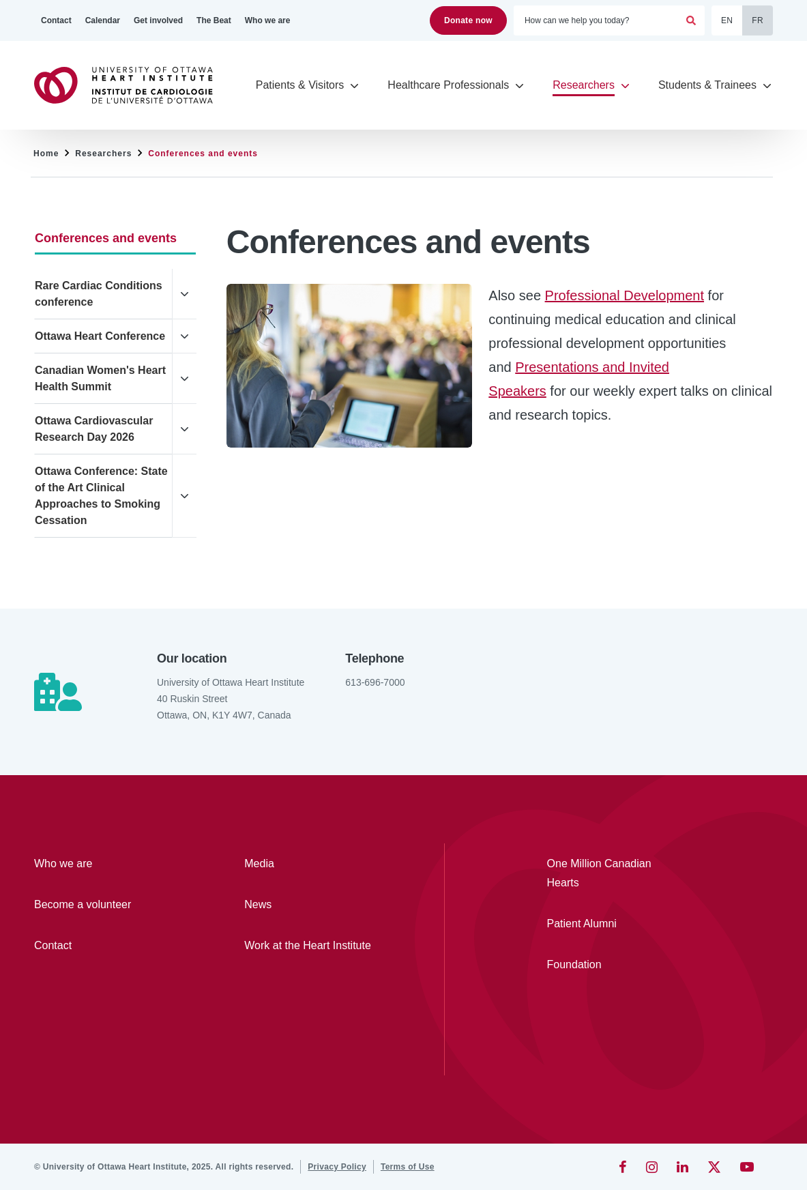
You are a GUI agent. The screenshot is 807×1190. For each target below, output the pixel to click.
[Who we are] (267, 20)
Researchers (103, 153)
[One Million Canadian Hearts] (609, 873)
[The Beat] (214, 20)
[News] (309, 904)
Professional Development (624, 295)
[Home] (129, 85)
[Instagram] (652, 1167)
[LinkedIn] (682, 1167)
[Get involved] (158, 20)
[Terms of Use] (408, 1167)
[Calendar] (102, 20)
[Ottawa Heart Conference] (103, 336)
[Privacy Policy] (337, 1167)
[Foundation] (609, 964)
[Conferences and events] (115, 238)
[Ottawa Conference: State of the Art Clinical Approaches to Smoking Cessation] (103, 496)
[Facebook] (623, 1167)
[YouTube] (747, 1167)
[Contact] (56, 20)
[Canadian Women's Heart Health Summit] (103, 378)
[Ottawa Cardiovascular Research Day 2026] (103, 429)
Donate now (468, 20)
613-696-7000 (375, 682)
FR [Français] (757, 20)
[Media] (309, 863)
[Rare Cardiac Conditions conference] (103, 294)
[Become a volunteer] (99, 904)
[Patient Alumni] (609, 923)
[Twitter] (714, 1167)
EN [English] (727, 20)
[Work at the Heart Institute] (309, 945)
